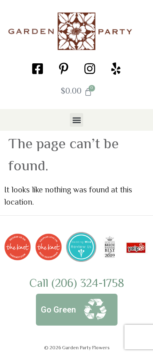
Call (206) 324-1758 (76, 284)
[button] (76, 120)
